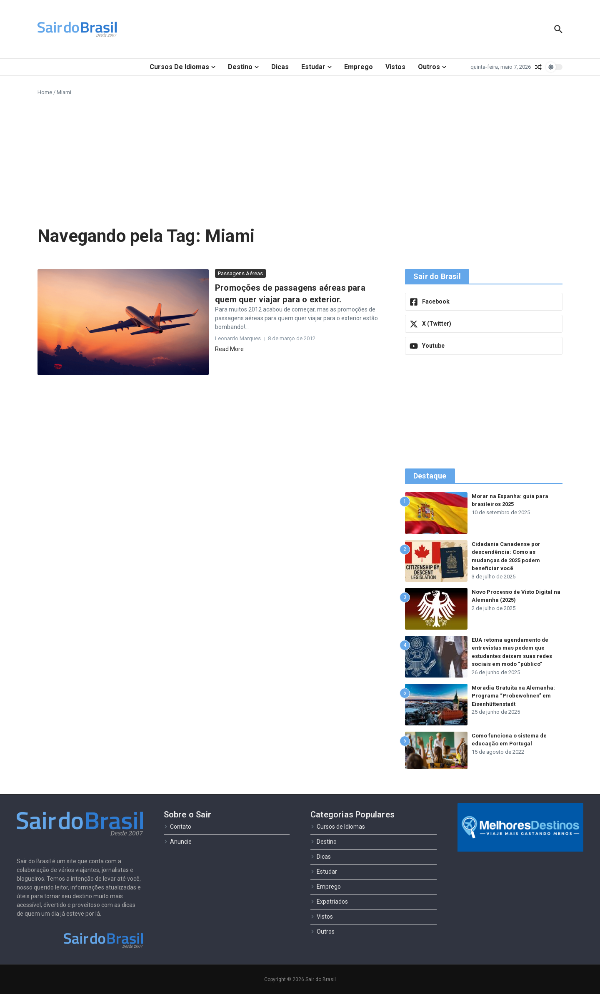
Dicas (280, 67)
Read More (229, 349)
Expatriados (329, 901)
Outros (432, 67)
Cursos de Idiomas (182, 67)
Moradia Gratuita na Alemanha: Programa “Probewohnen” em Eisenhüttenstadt (513, 696)
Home (45, 92)
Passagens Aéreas (240, 273)
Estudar (316, 67)
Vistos (395, 67)
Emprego (358, 67)
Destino (243, 67)
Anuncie (178, 841)
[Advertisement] (300, 159)
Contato (177, 826)
